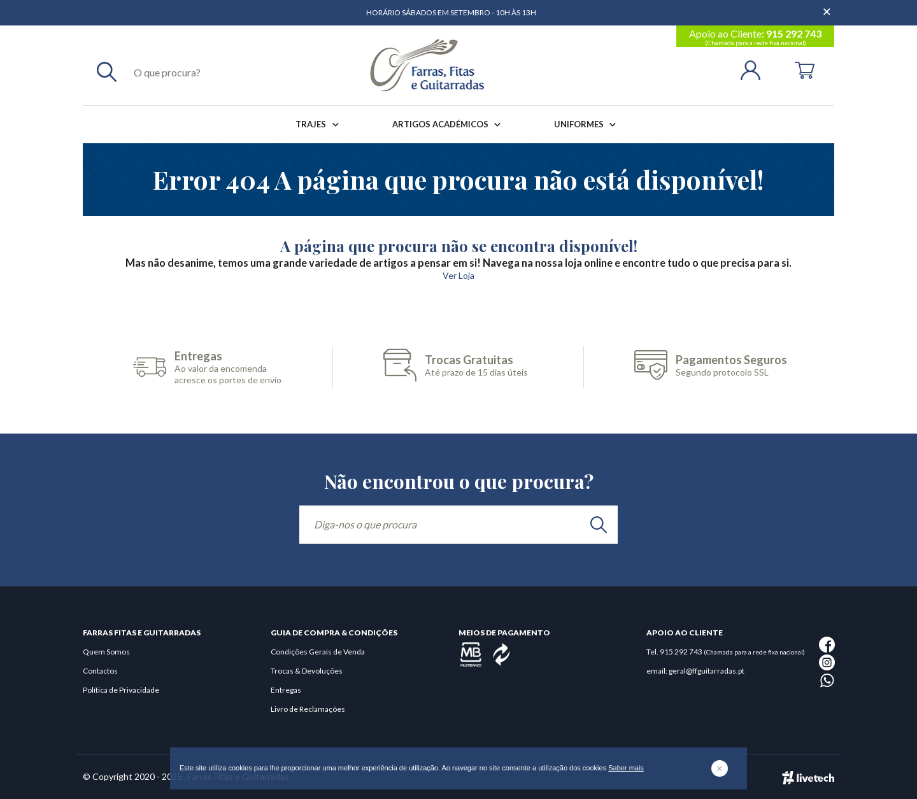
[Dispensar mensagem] (827, 6)
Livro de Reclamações (308, 709)
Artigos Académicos (449, 124)
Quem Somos (106, 651)
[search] (598, 525)
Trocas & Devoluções (307, 670)
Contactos (100, 670)
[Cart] (804, 69)
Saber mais (626, 768)
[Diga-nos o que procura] (458, 525)
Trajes (319, 124)
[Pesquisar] (106, 71)
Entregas (286, 690)
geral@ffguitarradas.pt (706, 670)
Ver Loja (458, 275)
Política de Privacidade (121, 690)
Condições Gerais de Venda (318, 651)
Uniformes (587, 124)
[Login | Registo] (755, 69)
